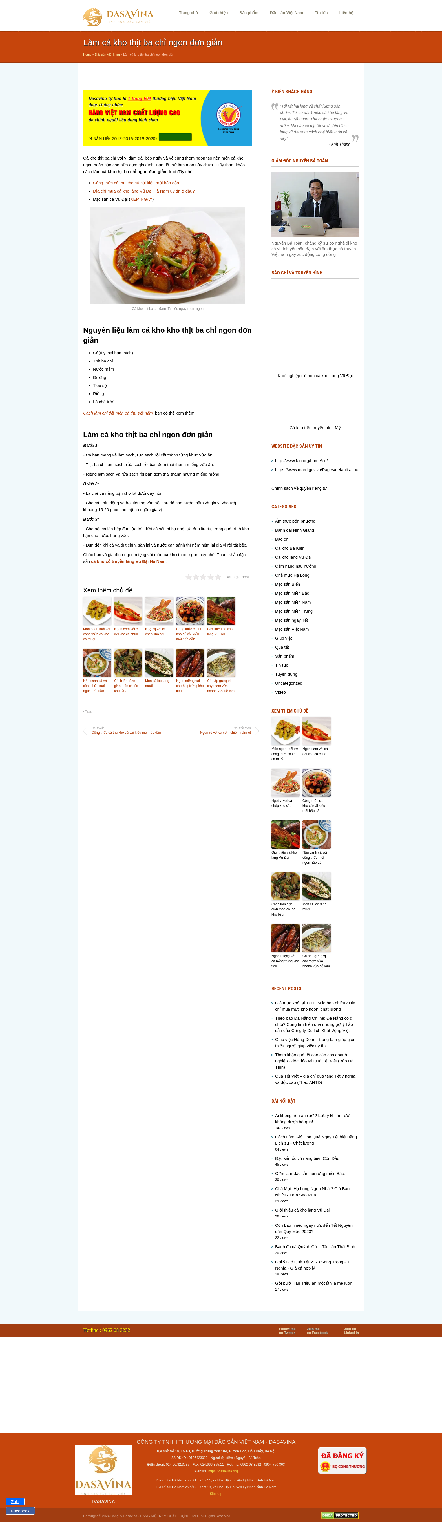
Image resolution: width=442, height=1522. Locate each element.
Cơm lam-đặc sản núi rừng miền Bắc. (310, 1173)
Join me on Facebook (317, 1331)
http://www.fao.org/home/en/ (301, 460)
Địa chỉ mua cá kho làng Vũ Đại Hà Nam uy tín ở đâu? (144, 191)
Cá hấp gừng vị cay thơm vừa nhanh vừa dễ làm (221, 686)
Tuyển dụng (286, 674)
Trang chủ (188, 12)
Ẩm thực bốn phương (295, 521)
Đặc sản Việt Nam (286, 12)
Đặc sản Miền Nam (293, 602)
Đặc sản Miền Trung (294, 611)
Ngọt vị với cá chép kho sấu (155, 631)
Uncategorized (288, 683)
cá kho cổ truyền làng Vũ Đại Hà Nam (128, 561)
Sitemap (216, 1494)
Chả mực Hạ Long (292, 575)
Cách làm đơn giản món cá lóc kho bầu (126, 686)
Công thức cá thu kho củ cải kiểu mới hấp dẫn (136, 182)
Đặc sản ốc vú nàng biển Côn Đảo (307, 1158)
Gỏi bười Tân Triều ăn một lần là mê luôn (313, 1283)
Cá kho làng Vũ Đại (293, 557)
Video (280, 692)
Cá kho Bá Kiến (289, 548)
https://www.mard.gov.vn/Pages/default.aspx (316, 469)
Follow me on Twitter (287, 1331)
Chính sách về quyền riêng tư (299, 488)
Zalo (15, 1501)
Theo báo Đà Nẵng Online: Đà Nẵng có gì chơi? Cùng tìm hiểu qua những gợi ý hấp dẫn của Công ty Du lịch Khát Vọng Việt (314, 1024)
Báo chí (282, 539)
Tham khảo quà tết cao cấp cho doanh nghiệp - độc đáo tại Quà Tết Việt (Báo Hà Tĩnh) (314, 1060)
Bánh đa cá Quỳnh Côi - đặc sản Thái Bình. (315, 1246)
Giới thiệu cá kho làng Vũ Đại (220, 631)
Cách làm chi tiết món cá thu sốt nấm (118, 413)
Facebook (20, 1510)
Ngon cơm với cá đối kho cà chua (127, 631)
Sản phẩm (248, 12)
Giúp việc (284, 638)
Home (87, 54)
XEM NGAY (141, 199)
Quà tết (282, 647)
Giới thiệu (218, 12)
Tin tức (321, 12)
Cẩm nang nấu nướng (295, 566)
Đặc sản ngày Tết (291, 620)
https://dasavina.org (223, 1471)
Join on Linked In (351, 1331)
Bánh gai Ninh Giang (294, 530)
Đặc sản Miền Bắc (292, 593)
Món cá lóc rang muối (157, 683)
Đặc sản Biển (287, 584)
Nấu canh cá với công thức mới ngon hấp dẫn (95, 686)
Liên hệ (346, 12)
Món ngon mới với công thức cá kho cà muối (96, 634)
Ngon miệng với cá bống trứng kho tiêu (190, 686)
